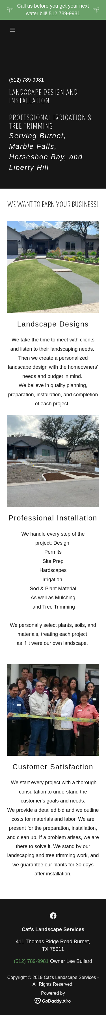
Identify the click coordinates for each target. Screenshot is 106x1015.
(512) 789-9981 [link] (26, 80)
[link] (53, 915)
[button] (14, 29)
